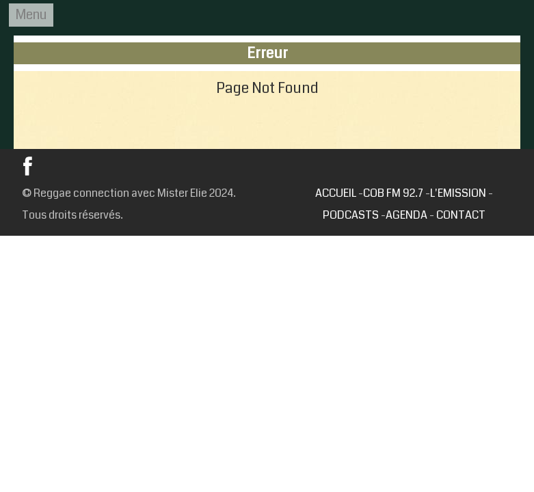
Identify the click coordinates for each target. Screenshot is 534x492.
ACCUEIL (335, 193)
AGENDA (406, 215)
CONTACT (460, 215)
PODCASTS (351, 215)
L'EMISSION (458, 193)
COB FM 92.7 (394, 193)
